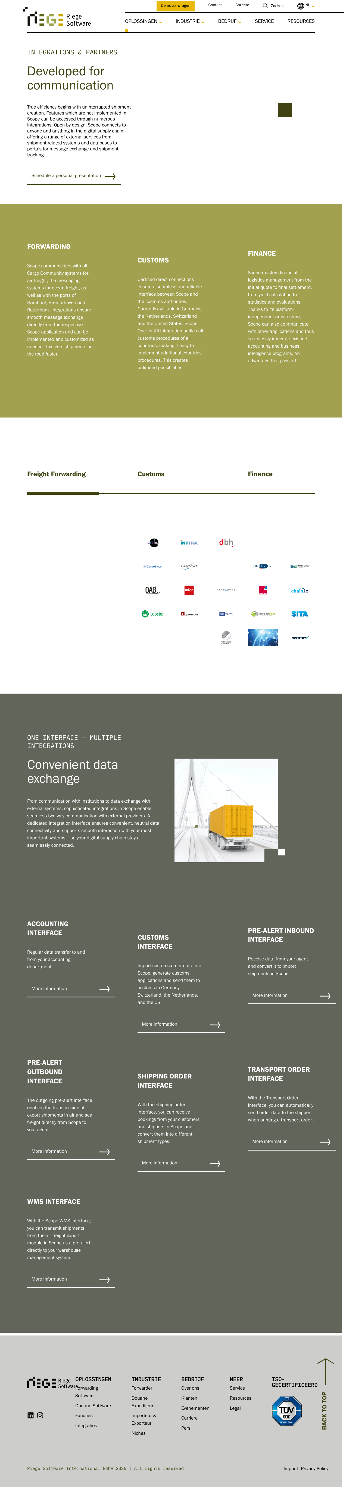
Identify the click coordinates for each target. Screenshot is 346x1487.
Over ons (190, 1388)
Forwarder (142, 1388)
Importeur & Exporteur (144, 1420)
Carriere (242, 6)
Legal (235, 1408)
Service (264, 22)
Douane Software (93, 1406)
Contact (215, 6)
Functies (84, 1416)
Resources (301, 22)
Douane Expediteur (143, 1402)
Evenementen (195, 1408)
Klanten (189, 1398)
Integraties (86, 1426)
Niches (139, 1434)
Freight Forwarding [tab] (56, 475)
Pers (186, 1428)
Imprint (290, 1469)
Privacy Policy (314, 1469)
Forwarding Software (86, 1392)
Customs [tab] (151, 475)
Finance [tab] (260, 475)
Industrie (188, 22)
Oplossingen (141, 22)
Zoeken (277, 7)
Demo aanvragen (176, 6)
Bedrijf (227, 22)
